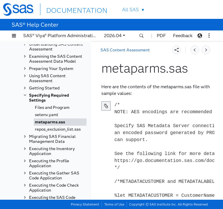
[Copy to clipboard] (106, 106)
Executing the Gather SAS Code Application (54, 176)
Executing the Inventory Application (52, 151)
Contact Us (197, 9)
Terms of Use (114, 204)
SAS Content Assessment (125, 50)
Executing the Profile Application (49, 163)
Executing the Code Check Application (54, 188)
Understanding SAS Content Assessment (56, 47)
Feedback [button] (183, 35)
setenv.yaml (46, 114)
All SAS (130, 9)
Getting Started (44, 88)
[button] (14, 35)
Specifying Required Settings (49, 98)
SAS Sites (211, 9)
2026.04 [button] (113, 35)
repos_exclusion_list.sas (58, 129)
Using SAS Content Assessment (47, 78)
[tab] (60, 122)
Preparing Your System (51, 68)
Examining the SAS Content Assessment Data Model (55, 59)
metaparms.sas (50, 122)
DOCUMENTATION (67, 9)
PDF (161, 35)
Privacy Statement (85, 204)
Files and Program (52, 107)
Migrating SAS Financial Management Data (52, 139)
